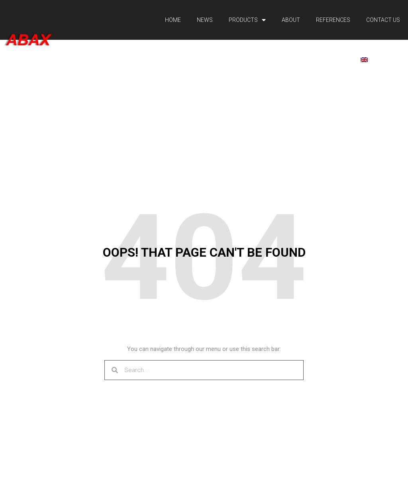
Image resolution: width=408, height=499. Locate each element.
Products (247, 20)
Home (173, 20)
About (291, 20)
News (205, 20)
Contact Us (383, 20)
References (333, 20)
